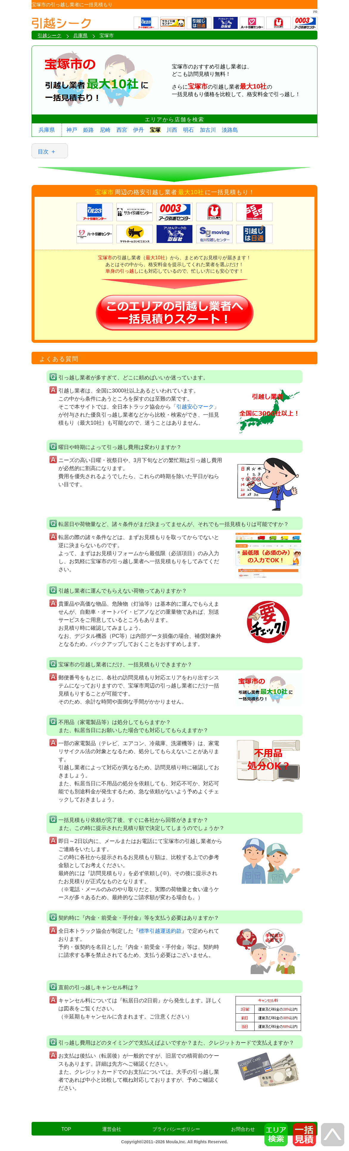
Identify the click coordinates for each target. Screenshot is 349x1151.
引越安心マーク (195, 407)
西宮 (121, 130)
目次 (43, 152)
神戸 (71, 130)
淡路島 (230, 130)
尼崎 (105, 130)
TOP (66, 1129)
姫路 (88, 130)
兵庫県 (47, 130)
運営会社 (111, 1129)
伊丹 (138, 130)
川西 (171, 130)
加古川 (208, 130)
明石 (188, 130)
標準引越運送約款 (160, 931)
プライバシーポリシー (176, 1129)
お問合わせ (243, 1129)
